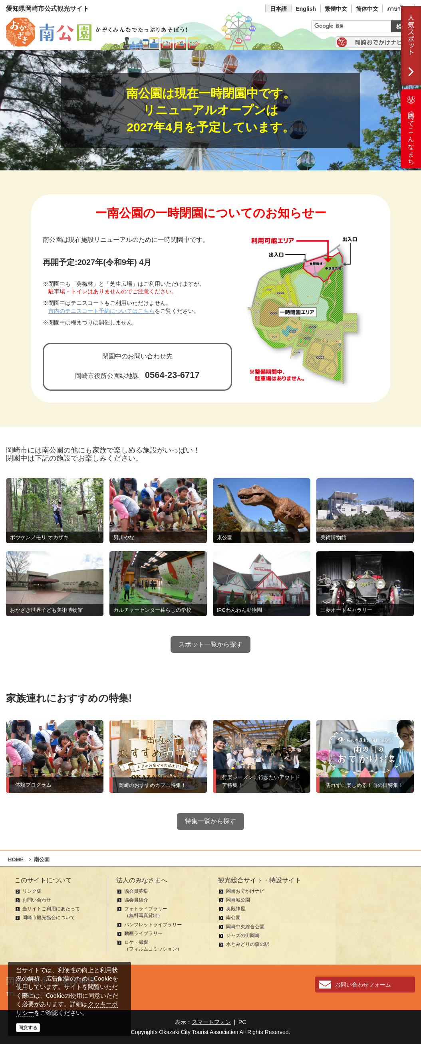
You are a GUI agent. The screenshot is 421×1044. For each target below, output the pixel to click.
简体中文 (367, 9)
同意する (28, 1027)
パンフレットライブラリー (153, 924)
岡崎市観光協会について (48, 917)
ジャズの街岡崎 (243, 935)
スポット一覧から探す (210, 644)
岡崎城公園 (238, 900)
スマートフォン (211, 1022)
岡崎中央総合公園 (245, 926)
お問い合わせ (36, 900)
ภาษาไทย (398, 9)
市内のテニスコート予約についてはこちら (101, 311)
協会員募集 (136, 891)
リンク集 (32, 891)
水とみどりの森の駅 (247, 944)
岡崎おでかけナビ (245, 891)
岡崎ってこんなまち (411, 129)
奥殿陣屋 (235, 909)
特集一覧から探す (210, 821)
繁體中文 (336, 9)
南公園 (233, 917)
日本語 (278, 9)
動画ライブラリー (143, 933)
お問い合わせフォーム (363, 984)
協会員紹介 (136, 900)
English (306, 9)
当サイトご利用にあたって (51, 909)
